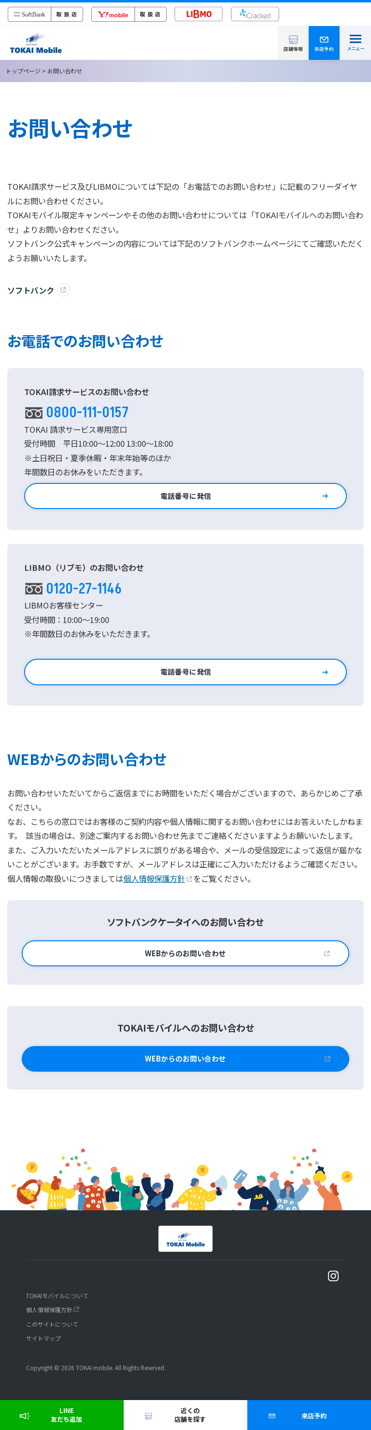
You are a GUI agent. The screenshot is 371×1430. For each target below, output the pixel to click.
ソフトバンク (30, 290)
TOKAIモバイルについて (57, 1295)
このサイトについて (52, 1324)
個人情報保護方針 (154, 878)
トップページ (23, 71)
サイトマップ (43, 1338)
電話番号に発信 (185, 496)
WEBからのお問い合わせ (185, 953)
